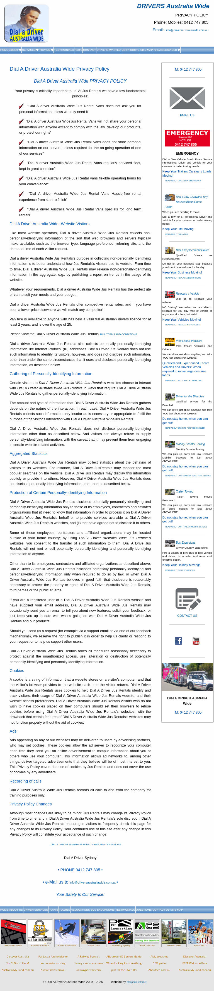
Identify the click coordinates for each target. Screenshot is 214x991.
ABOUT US (16, 909)
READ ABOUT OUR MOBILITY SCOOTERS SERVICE (188, 476)
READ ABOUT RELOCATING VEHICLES (182, 325)
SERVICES (30, 49)
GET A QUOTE (130, 49)
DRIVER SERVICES (36, 909)
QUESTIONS (144, 909)
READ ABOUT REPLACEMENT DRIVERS (183, 278)
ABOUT (15, 49)
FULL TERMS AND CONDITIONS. (118, 334)
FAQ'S (78, 49)
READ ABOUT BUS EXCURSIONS (179, 570)
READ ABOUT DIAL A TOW (176, 234)
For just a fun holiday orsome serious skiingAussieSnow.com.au (53, 963)
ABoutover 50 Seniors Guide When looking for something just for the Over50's (124, 963)
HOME (4, 49)
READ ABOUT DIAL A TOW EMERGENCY (183, 181)
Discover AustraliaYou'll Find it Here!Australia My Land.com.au (18, 963)
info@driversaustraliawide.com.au (187, 30)
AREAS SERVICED (167, 49)
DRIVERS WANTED (109, 49)
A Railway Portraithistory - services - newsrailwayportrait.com (88, 963)
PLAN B (53, 909)
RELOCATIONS (80, 909)
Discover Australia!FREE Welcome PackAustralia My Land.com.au (195, 963)
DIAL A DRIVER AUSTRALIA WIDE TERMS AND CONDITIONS (85, 844)
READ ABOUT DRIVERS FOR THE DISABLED (185, 428)
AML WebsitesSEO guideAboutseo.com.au (159, 963)
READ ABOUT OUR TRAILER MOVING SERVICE (186, 527)
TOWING (46, 49)
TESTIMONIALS (64, 49)
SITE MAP (146, 49)
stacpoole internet (137, 982)
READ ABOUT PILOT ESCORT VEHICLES (183, 380)
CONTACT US (160, 909)
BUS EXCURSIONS (103, 909)
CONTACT (89, 49)
